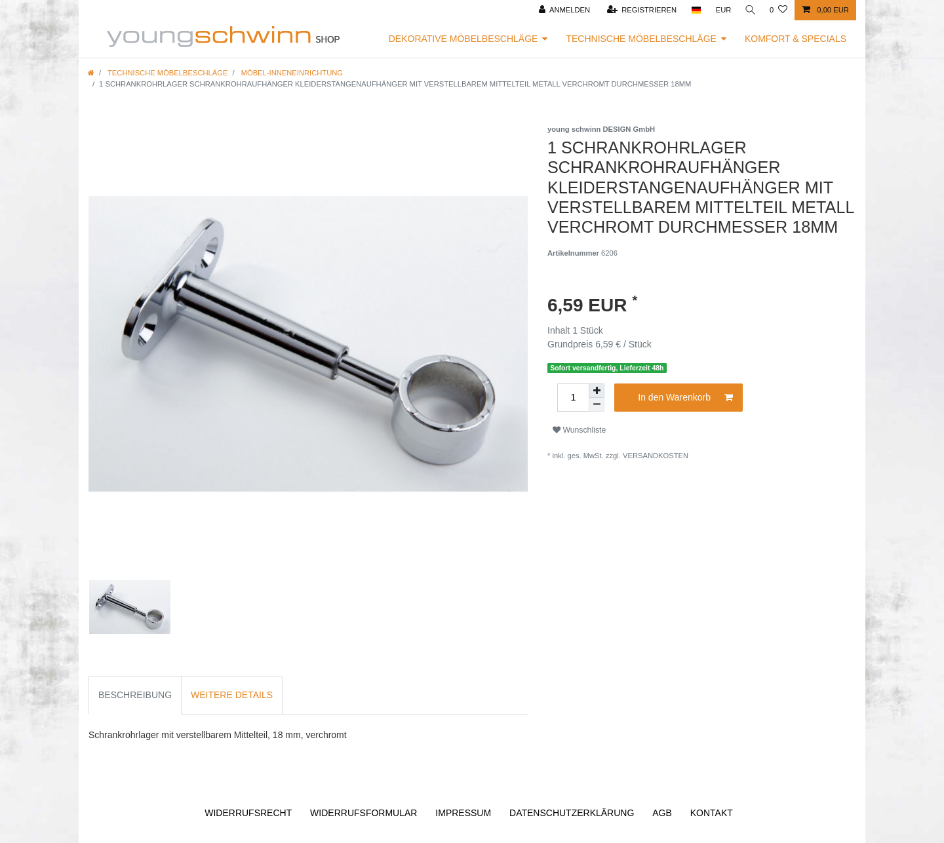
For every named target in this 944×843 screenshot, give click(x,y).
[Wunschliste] (778, 10)
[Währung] (721, 10)
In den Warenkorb (685, 398)
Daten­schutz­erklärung (571, 813)
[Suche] (749, 10)
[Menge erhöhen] (596, 390)
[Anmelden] (562, 10)
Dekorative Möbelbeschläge (463, 38)
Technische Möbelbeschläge (641, 38)
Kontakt (711, 813)
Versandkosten (655, 456)
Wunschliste (579, 430)
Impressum (463, 813)
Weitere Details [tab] (232, 695)
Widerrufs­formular (363, 813)
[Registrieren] (639, 10)
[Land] (693, 10)
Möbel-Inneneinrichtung (291, 73)
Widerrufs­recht (248, 813)
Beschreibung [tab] (135, 695)
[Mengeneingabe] (573, 397)
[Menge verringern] (596, 405)
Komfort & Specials (795, 38)
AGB (662, 813)
